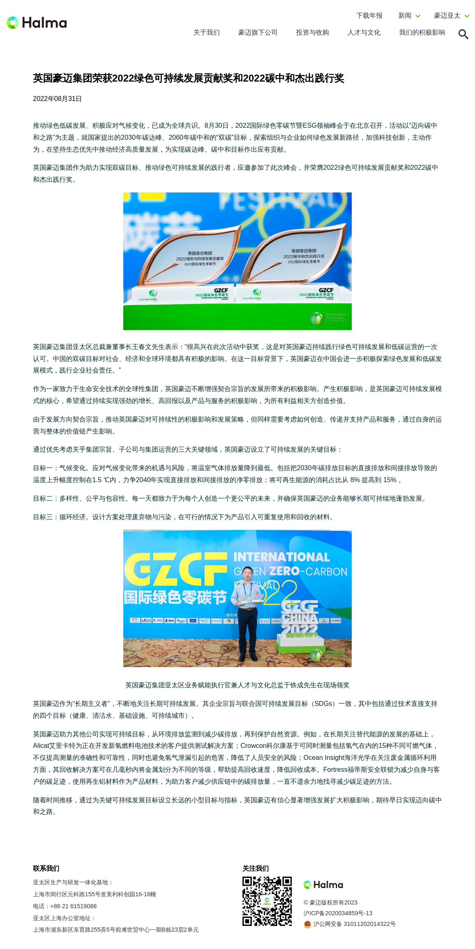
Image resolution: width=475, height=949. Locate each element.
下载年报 (369, 15)
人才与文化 (364, 32)
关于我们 (206, 32)
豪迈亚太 (447, 15)
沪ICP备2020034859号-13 (337, 913)
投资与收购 (312, 32)
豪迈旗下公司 (258, 32)
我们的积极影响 (422, 32)
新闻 (405, 15)
